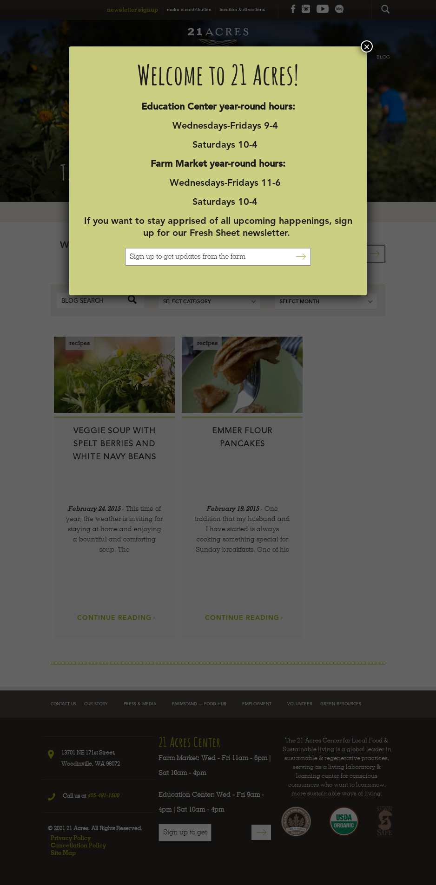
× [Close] (366, 46)
